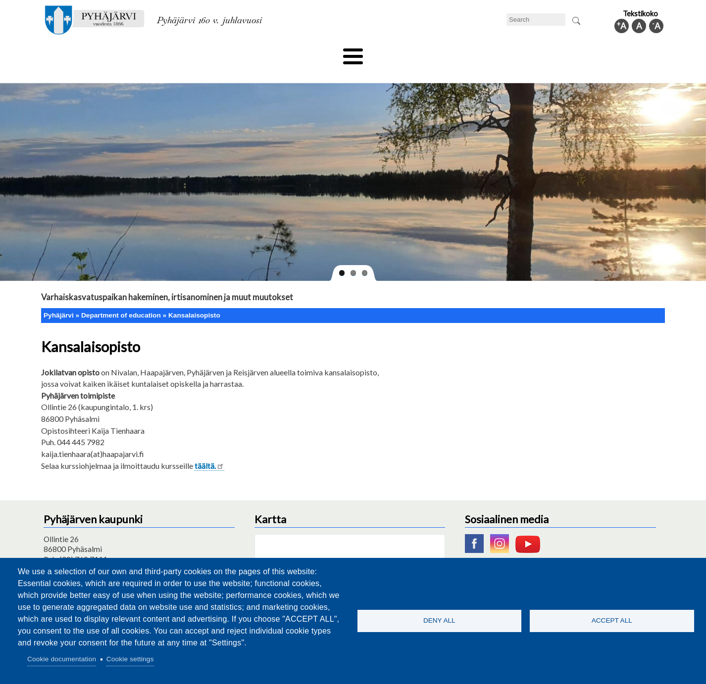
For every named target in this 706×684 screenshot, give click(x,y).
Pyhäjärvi (59, 298)
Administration (533, 52)
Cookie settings (130, 659)
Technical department (93, 52)
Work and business (459, 52)
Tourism (396, 52)
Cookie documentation (61, 659)
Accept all (612, 620)
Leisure (262, 52)
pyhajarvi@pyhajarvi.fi (80, 552)
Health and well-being (328, 52)
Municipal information (612, 52)
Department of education (189, 52)
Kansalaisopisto (194, 298)
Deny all (439, 620)
